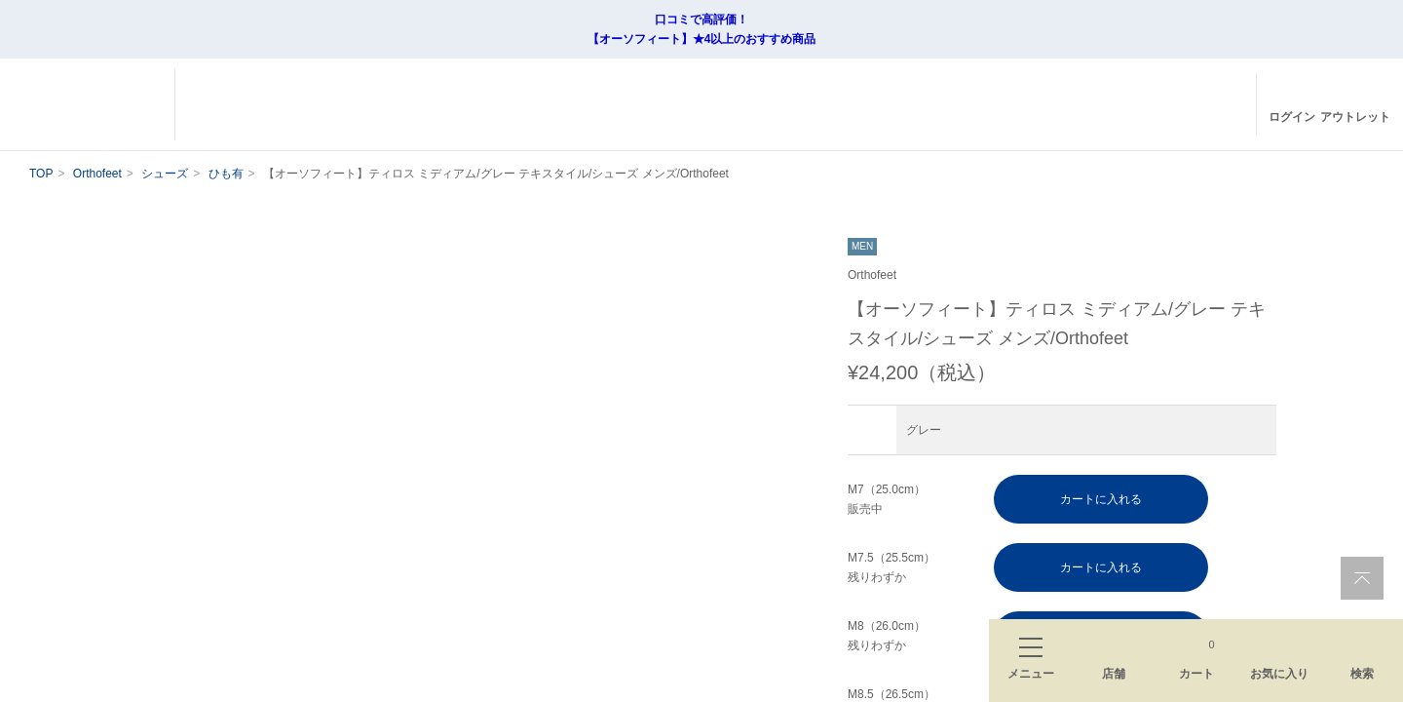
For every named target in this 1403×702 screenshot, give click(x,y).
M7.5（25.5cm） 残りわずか (893, 567)
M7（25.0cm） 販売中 (888, 499)
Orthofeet (98, 173)
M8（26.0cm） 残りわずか (888, 635)
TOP (41, 173)
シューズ (167, 173)
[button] (789, 645)
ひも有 (228, 173)
